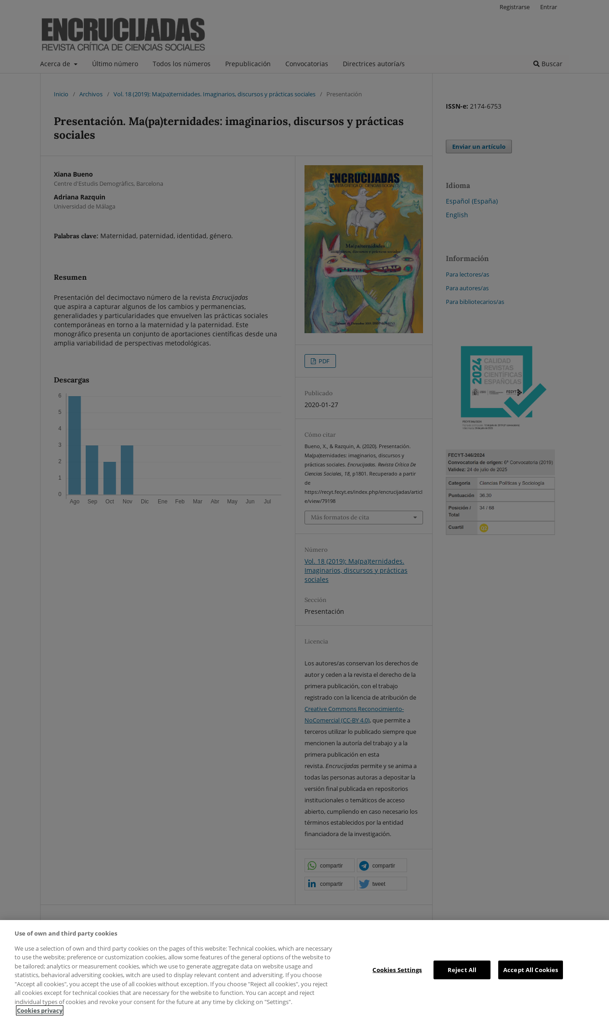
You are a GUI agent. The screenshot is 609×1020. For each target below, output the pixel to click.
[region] (304, 970)
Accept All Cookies (530, 969)
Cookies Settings (397, 969)
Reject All (462, 969)
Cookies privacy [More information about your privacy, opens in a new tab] (39, 1010)
